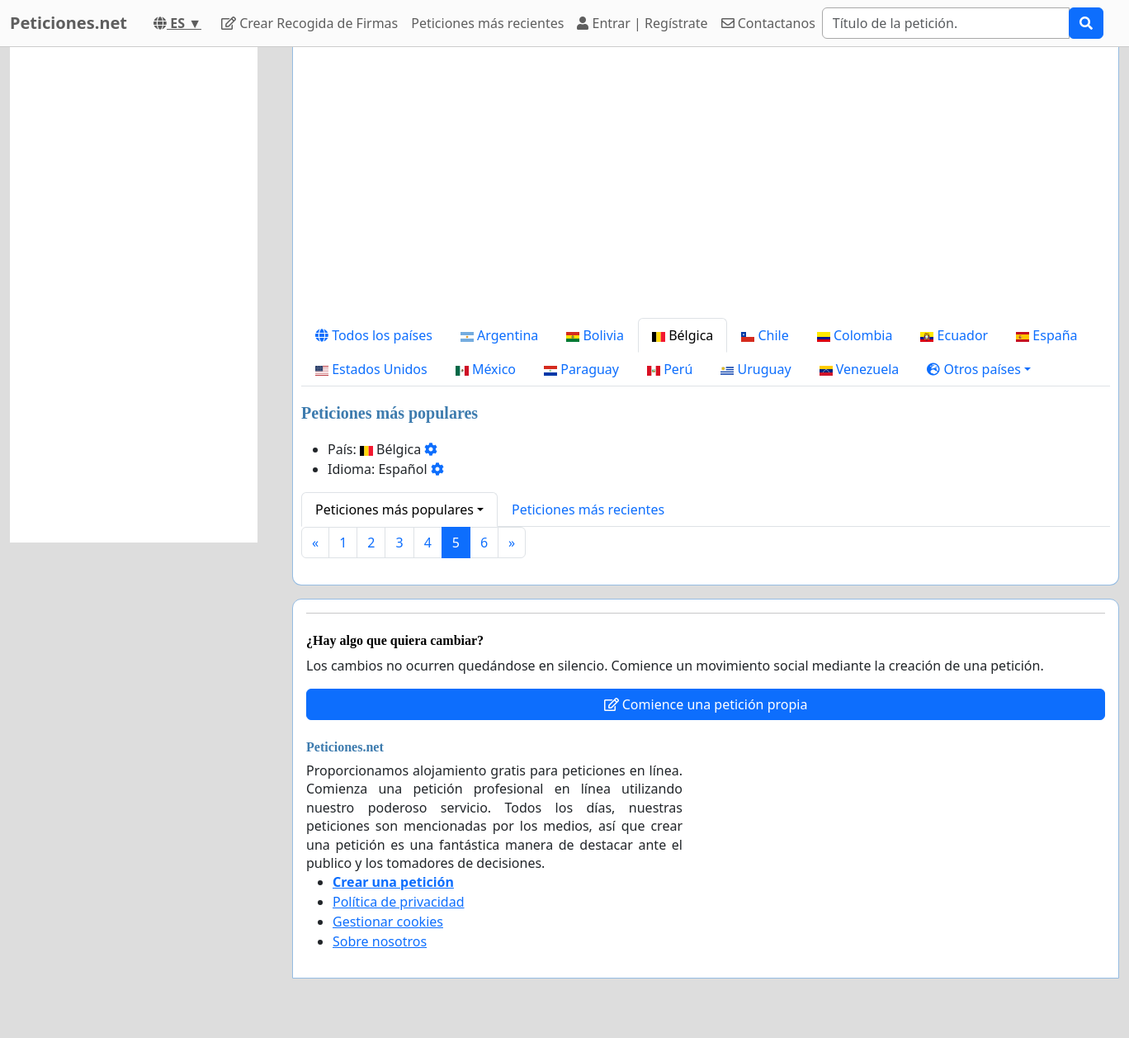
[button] (979, 369)
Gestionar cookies (388, 921)
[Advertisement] (705, 189)
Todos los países (373, 335)
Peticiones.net (68, 23)
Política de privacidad (399, 902)
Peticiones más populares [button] (394, 509)
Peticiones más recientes (487, 23)
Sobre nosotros (380, 941)
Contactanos (768, 23)
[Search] (946, 23)
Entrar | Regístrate (642, 23)
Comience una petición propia (706, 704)
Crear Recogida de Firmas (309, 23)
